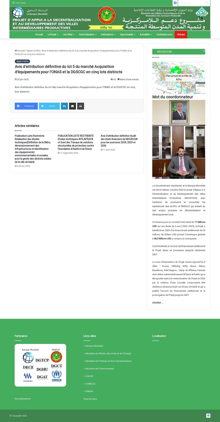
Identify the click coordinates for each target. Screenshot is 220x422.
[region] (178, 77)
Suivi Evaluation (86, 34)
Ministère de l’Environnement (100, 368)
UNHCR (89, 376)
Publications (107, 34)
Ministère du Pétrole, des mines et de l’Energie (108, 353)
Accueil (39, 34)
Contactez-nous (164, 34)
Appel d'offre (33, 50)
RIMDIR (89, 391)
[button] (157, 77)
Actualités (145, 34)
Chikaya (181, 34)
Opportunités (126, 34)
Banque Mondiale (94, 346)
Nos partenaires (22, 398)
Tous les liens (90, 399)
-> (84, 346)
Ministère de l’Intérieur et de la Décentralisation (109, 361)
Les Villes (67, 34)
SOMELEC (91, 383)
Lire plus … (157, 302)
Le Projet (52, 34)
